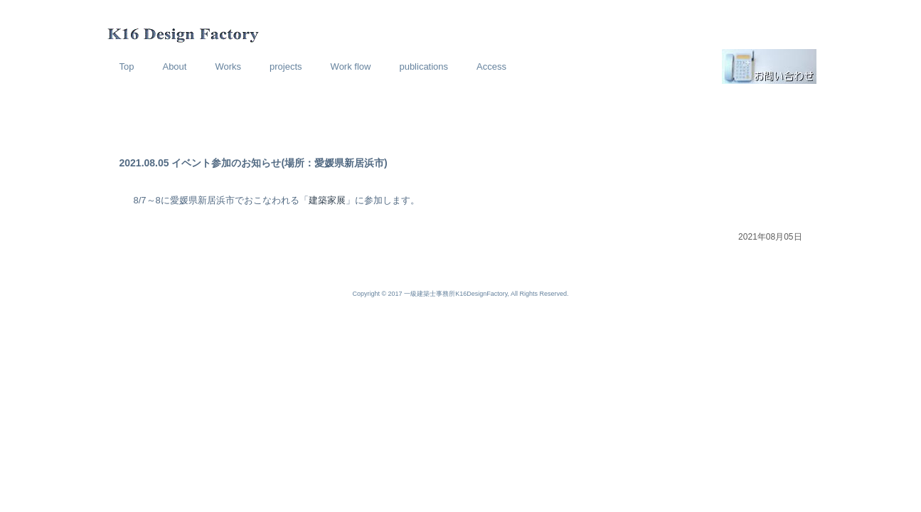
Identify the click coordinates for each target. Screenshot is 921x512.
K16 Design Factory (138, 24)
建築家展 (327, 200)
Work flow (351, 66)
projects (286, 66)
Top (126, 66)
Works (228, 66)
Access (491, 66)
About (174, 66)
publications (423, 66)
